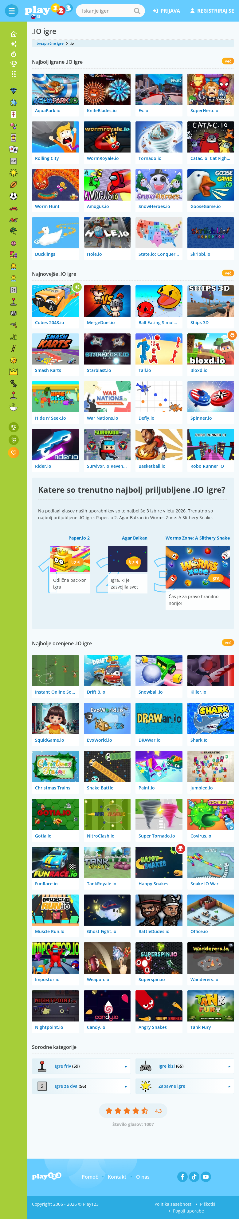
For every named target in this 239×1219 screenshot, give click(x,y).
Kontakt (117, 1176)
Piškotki (207, 1204)
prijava (166, 10)
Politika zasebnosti (174, 1204)
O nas (143, 1176)
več (228, 61)
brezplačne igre (50, 43)
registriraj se (212, 10)
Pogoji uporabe (188, 1211)
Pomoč (90, 1176)
